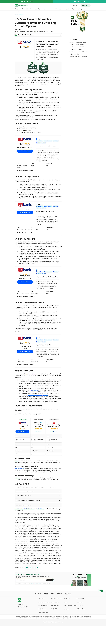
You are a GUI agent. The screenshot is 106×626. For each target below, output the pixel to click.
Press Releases (55, 605)
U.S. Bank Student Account (76, 44)
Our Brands (67, 598)
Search (75, 5)
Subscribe (85, 5)
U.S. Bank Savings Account (76, 47)
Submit (50, 580)
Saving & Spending (69, 9)
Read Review (38, 431)
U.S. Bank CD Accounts (75, 49)
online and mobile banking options (38, 395)
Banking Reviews (20, 14)
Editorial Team (55, 602)
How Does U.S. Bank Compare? (78, 56)
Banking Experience (75, 54)
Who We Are (42, 598)
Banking (17, 9)
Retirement (58, 9)
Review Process (43, 608)
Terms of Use (31, 583)
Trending (79, 9)
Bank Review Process (56, 598)
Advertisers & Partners (70, 605)
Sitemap (66, 608)
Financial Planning (27, 9)
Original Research (43, 612)
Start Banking (24, 151)
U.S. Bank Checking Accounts (77, 42)
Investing (37, 9)
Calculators (88, 9)
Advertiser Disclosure (44, 602)
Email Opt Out (80, 598)
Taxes (44, 9)
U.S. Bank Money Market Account (78, 52)
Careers (66, 602)
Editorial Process (43, 605)
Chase (16, 461)
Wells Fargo (18, 478)
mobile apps (34, 390)
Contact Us (54, 608)
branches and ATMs (30, 374)
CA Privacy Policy (81, 608)
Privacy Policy (38, 583)
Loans (50, 9)
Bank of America (19, 468)
